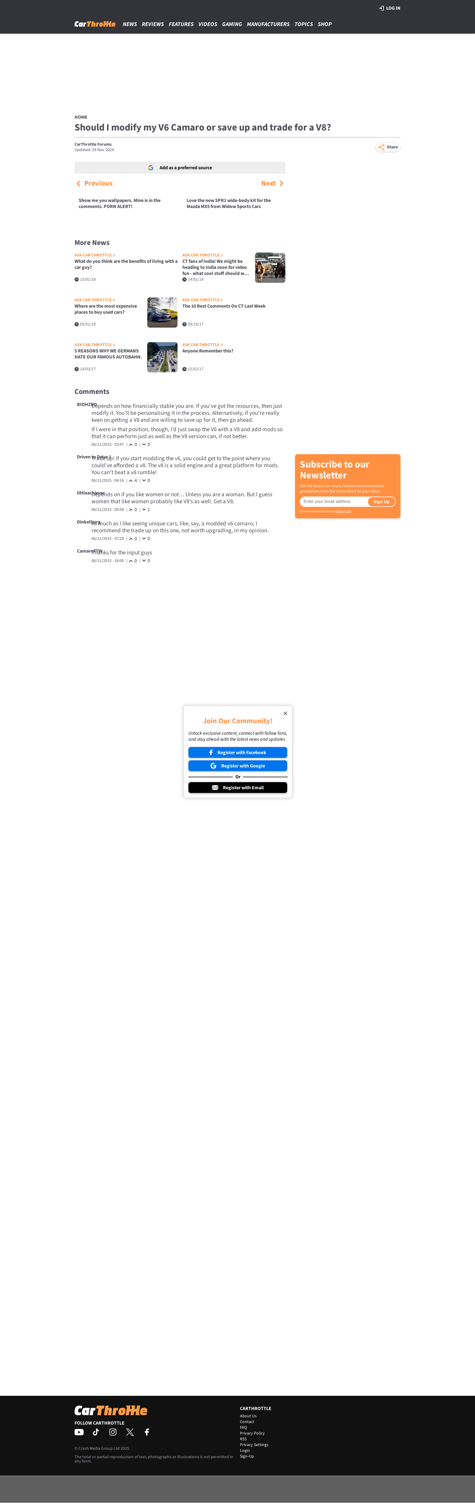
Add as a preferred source (180, 167)
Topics (303, 24)
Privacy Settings (254, 1445)
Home (81, 117)
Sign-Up (247, 1456)
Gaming (232, 24)
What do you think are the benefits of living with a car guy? (126, 264)
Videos (207, 24)
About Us (248, 1416)
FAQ (243, 1427)
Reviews (153, 24)
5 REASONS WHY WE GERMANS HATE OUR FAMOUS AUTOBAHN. (108, 354)
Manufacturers (268, 24)
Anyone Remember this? (207, 351)
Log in (389, 8)
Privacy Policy (343, 511)
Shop (325, 24)
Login (245, 1450)
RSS (243, 1439)
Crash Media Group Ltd (99, 1448)
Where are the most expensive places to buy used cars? (106, 309)
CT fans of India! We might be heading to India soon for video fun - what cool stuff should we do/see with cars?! (214, 267)
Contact (247, 1422)
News (130, 24)
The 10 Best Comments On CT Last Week (224, 306)
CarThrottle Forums (93, 144)
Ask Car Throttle (95, 255)
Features (181, 24)
